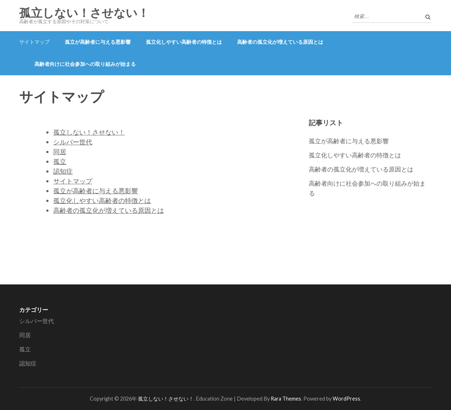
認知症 (63, 171)
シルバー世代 (72, 142)
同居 (59, 152)
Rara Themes (286, 399)
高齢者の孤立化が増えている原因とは (280, 42)
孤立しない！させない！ (84, 13)
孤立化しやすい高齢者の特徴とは (184, 42)
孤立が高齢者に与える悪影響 (98, 42)
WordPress (346, 399)
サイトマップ (34, 42)
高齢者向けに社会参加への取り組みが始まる (85, 64)
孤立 (59, 161)
